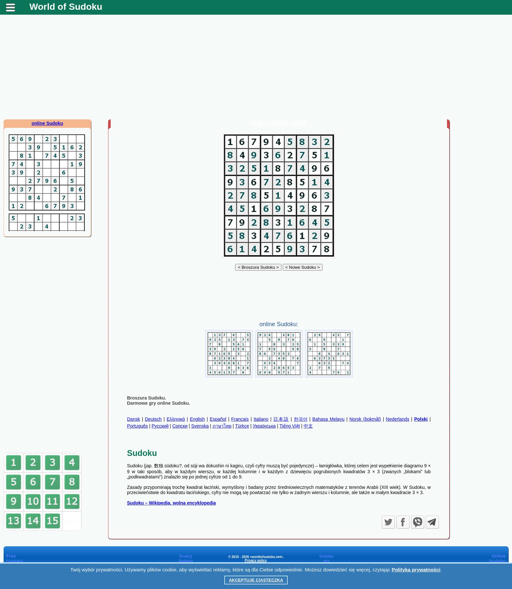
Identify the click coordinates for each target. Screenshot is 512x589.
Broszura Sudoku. (146, 397)
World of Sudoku (65, 7)
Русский (160, 426)
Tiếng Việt (290, 426)
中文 (308, 426)
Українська (264, 426)
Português (137, 426)
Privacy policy (255, 560)
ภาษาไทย (222, 426)
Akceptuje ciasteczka (256, 580)
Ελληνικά (176, 419)
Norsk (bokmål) (365, 419)
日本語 (281, 419)
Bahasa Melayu (328, 419)
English (197, 419)
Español (218, 419)
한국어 (301, 419)
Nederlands (397, 419)
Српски (179, 426)
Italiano (261, 419)
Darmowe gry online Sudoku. (158, 403)
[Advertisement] (256, 67)
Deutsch (153, 419)
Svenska (200, 426)
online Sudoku (47, 123)
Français (240, 419)
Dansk (133, 419)
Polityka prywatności (416, 569)
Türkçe (242, 426)
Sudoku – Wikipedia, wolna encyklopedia (171, 503)
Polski (420, 419)
